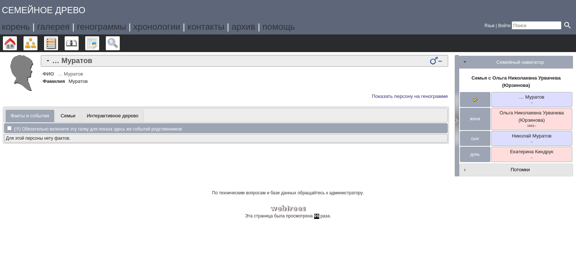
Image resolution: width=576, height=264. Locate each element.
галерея (53, 27)
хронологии (156, 27)
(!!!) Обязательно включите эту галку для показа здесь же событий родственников (94, 129)
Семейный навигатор (520, 62)
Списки (57, 43)
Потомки (520, 169)
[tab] (244, 61)
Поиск (119, 43)
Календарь (78, 43)
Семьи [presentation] (68, 115)
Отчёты (99, 43)
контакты (205, 27)
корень (16, 27)
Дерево (16, 43)
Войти (504, 25)
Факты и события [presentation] (30, 115)
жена (475, 118)
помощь (279, 27)
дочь (475, 154)
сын (475, 138)
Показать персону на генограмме (410, 96)
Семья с (516, 81)
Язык (489, 25)
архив (243, 27)
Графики (37, 43)
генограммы (101, 27)
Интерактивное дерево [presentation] (112, 115)
